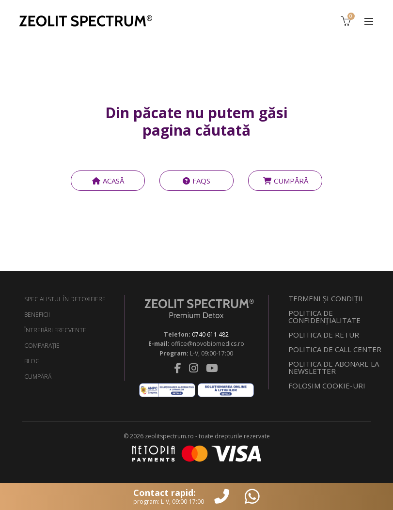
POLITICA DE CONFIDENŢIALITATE (324, 316)
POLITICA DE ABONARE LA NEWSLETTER (333, 367)
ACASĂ (108, 180)
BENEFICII (37, 314)
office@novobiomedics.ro (207, 344)
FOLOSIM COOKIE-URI (326, 385)
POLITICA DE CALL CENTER (334, 349)
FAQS (196, 180)
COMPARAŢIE (42, 345)
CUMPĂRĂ (285, 180)
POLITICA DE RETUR (323, 335)
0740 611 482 (210, 334)
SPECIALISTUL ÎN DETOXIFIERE (65, 299)
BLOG (32, 361)
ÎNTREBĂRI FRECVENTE (55, 330)
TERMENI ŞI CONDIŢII (325, 298)
